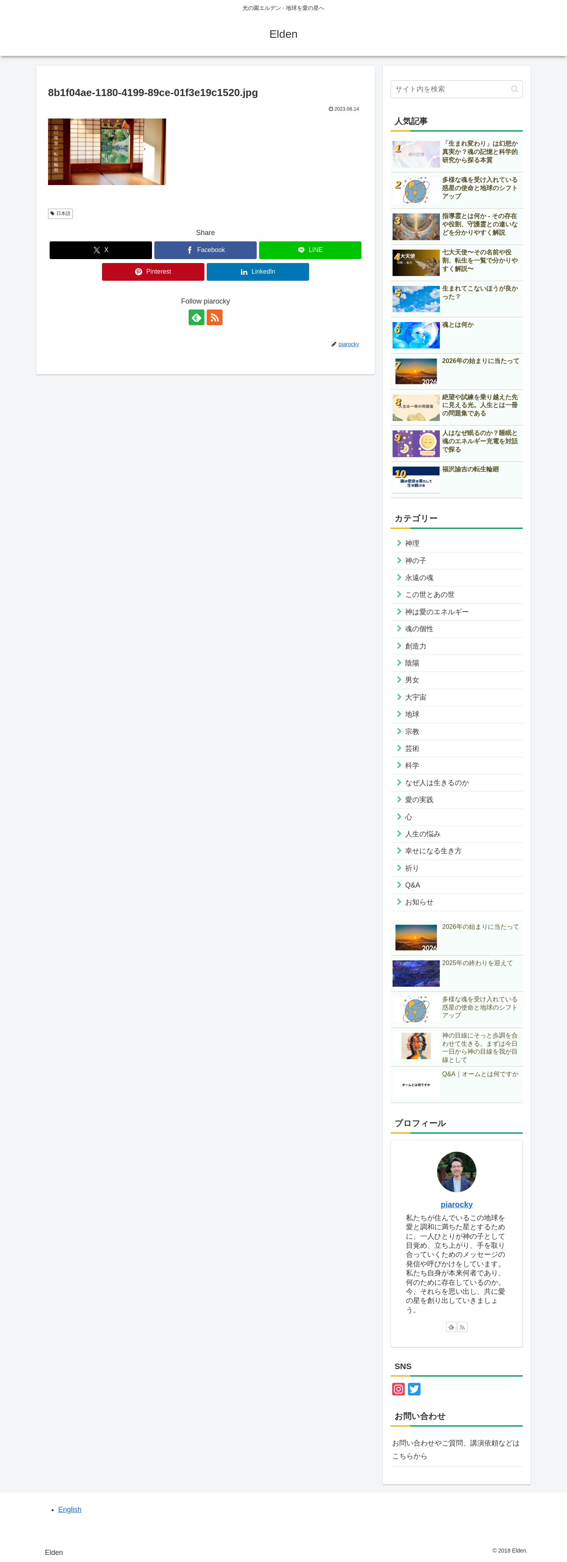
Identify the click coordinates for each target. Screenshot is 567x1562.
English (70, 1510)
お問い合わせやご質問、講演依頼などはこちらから (456, 1449)
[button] (515, 89)
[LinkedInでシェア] (258, 272)
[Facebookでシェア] (205, 250)
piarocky (456, 1204)
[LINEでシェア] (310, 250)
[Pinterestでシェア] (153, 272)
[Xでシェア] (101, 250)
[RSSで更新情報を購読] (214, 317)
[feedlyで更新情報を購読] (196, 317)
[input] (457, 89)
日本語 (60, 213)
